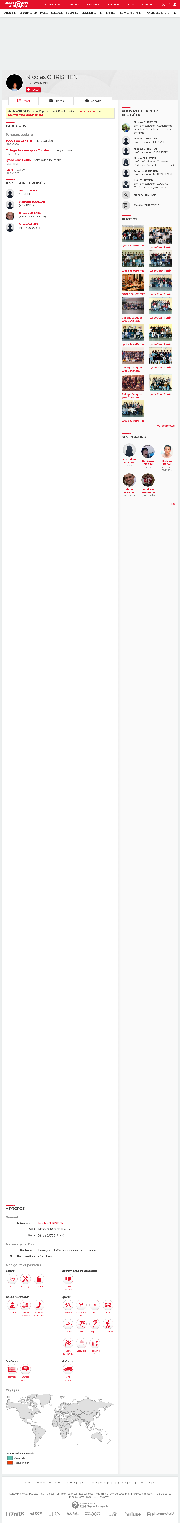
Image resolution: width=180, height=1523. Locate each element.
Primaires (72, 13)
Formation (61, 1494)
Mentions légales (163, 1494)
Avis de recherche (158, 13)
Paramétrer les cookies (142, 1494)
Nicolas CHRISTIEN (145, 122)
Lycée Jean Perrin (18, 160)
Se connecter (28, 13)
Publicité (50, 1494)
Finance (113, 4)
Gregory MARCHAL (30, 213)
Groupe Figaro (77, 1497)
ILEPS (9, 169)
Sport (74, 4)
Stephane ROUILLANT (33, 201)
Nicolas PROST (28, 190)
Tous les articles (86, 1494)
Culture (93, 4)
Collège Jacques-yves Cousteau (28, 150)
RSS (42, 1494)
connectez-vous (88, 111)
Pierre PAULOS (129, 491)
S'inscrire (9, 13)
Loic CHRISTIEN (143, 180)
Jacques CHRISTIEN (146, 171)
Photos (59, 101)
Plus (147, 4)
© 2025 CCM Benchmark (98, 1497)
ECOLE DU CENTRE (19, 140)
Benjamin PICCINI (148, 463)
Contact (34, 1494)
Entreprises (107, 13)
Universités (89, 13)
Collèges (57, 13)
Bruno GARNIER (28, 224)
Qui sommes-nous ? (18, 1494)
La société (72, 1494)
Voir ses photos (165, 425)
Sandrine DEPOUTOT (148, 491)
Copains (96, 101)
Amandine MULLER (129, 461)
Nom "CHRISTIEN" (145, 195)
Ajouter (35, 89)
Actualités (53, 4)
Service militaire (130, 13)
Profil (26, 101)
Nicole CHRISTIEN (145, 158)
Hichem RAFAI (167, 463)
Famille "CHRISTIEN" (146, 205)
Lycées (44, 13)
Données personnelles (120, 1494)
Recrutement (101, 1494)
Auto (130, 4)
